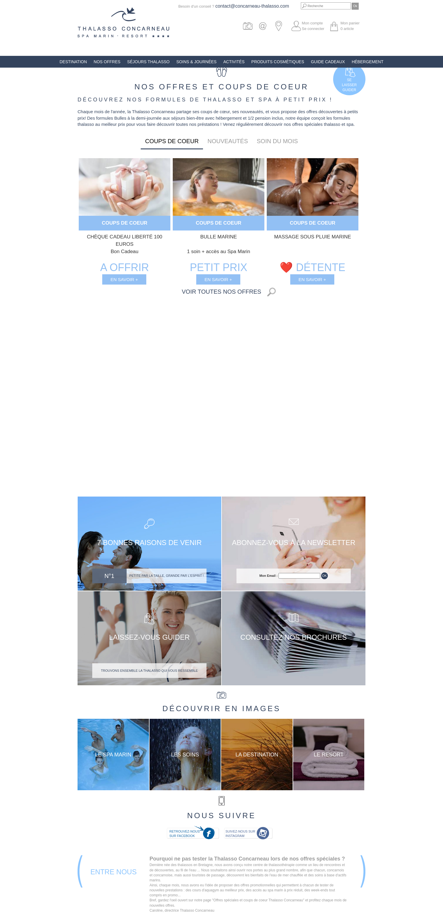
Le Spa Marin (113, 755)
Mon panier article (350, 26)
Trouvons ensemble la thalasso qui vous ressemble (149, 670)
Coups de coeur (172, 141)
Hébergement (367, 61)
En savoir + (124, 279)
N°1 (110, 576)
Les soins (185, 755)
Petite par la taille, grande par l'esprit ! (166, 575)
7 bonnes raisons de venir (149, 543)
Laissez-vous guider (149, 637)
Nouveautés (227, 141)
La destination (256, 755)
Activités (233, 61)
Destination (73, 61)
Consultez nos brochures (293, 637)
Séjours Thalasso (148, 61)
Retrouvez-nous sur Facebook (184, 834)
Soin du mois (277, 141)
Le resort (329, 755)
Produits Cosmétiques (277, 61)
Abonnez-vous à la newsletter (293, 543)
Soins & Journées (196, 61)
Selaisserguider (349, 85)
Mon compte (312, 23)
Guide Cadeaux (328, 61)
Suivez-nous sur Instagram (240, 834)
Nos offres (107, 61)
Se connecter (313, 28)
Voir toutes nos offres (221, 291)
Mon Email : (268, 575)
